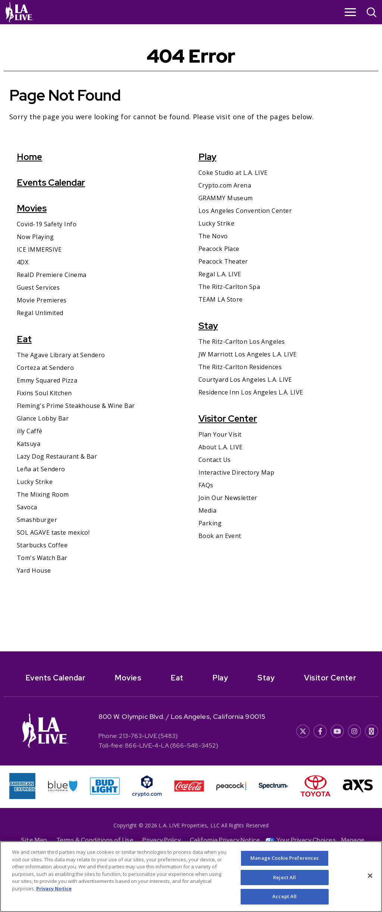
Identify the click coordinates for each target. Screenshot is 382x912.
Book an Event (219, 536)
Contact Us (214, 460)
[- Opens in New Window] (191, 675)
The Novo (213, 236)
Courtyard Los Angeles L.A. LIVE (245, 379)
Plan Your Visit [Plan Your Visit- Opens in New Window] (220, 434)
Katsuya (28, 444)
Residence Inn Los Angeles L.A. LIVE (250, 392)
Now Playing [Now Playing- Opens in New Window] (35, 237)
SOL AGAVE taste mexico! (53, 532)
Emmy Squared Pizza (47, 380)
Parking (210, 523)
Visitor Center (227, 418)
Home (29, 157)
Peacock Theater (223, 261)
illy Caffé (30, 431)
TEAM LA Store (220, 299)
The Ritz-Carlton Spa (229, 287)
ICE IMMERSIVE (39, 249)
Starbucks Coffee (42, 545)
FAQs (205, 485)
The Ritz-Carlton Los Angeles (241, 341)
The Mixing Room (43, 494)
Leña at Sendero (41, 469)
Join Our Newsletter (227, 498)
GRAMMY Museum (225, 198)
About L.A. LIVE (220, 447)
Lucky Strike (35, 482)
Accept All (284, 899)
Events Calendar (51, 182)
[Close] (370, 879)
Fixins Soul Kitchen (44, 393)
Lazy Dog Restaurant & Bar (57, 456)
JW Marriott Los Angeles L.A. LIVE (247, 354)
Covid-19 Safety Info (46, 224)
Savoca (27, 507)
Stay (208, 325)
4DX (22, 262)
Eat (24, 339)
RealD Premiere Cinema (51, 275)
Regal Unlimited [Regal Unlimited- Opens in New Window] (40, 313)
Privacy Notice (54, 891)
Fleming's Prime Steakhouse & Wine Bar (76, 406)
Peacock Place (218, 249)
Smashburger (37, 520)
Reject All (284, 880)
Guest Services (38, 287)
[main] (191, 337)
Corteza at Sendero (45, 368)
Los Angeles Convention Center (245, 211)
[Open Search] (371, 13)
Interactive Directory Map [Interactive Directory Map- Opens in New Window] (236, 472)
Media (207, 510)
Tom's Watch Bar (42, 558)
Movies (32, 208)
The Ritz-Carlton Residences (240, 367)
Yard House (34, 570)
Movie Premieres (42, 300)
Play (207, 157)
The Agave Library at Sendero (61, 355)
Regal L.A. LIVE (219, 274)
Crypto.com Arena (224, 185)
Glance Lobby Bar (43, 418)
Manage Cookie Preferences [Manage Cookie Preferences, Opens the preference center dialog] (284, 861)
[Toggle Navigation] (350, 11)
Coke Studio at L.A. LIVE (233, 173)
